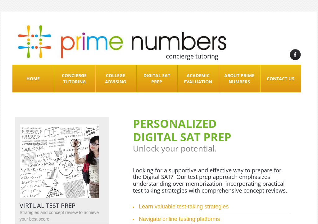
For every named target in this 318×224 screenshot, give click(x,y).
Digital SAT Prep (156, 78)
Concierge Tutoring (74, 78)
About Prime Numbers (239, 78)
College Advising (115, 78)
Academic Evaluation (198, 78)
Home (33, 79)
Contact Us (280, 79)
